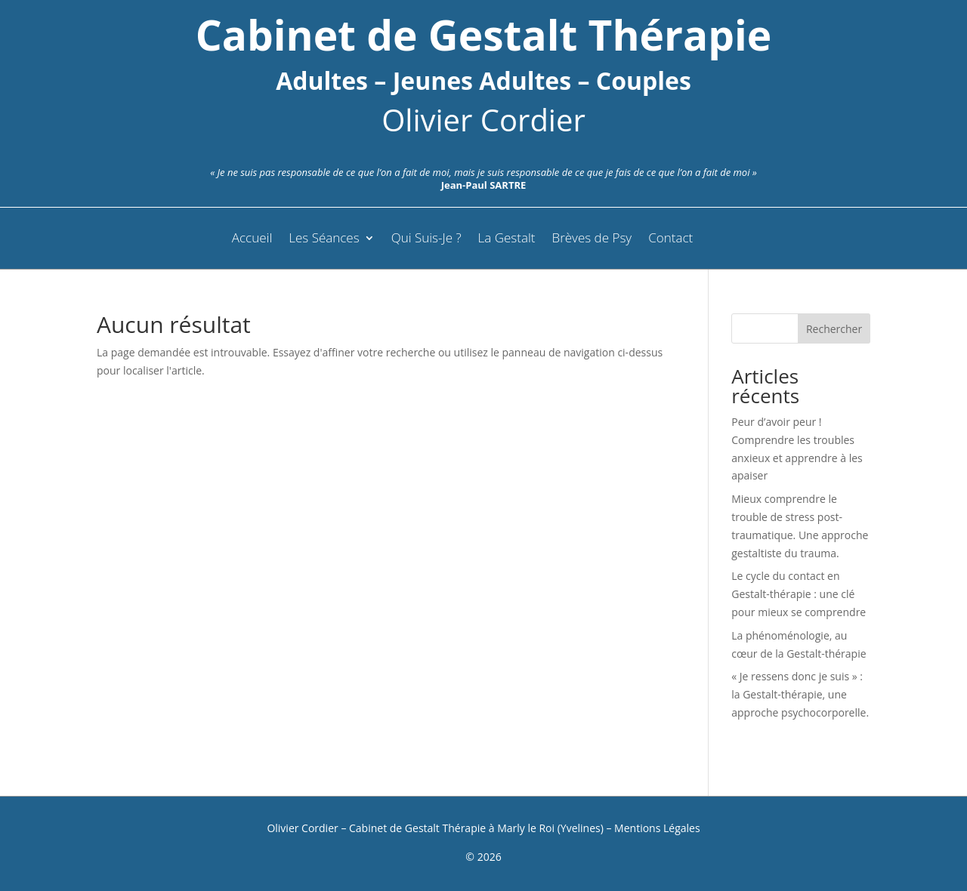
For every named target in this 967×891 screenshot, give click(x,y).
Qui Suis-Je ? (426, 239)
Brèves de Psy (592, 239)
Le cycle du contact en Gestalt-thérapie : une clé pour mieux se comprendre (798, 594)
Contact (670, 239)
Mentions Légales (657, 828)
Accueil (252, 239)
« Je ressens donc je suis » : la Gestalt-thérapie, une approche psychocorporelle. (800, 694)
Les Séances (324, 239)
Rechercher (834, 329)
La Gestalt (507, 239)
